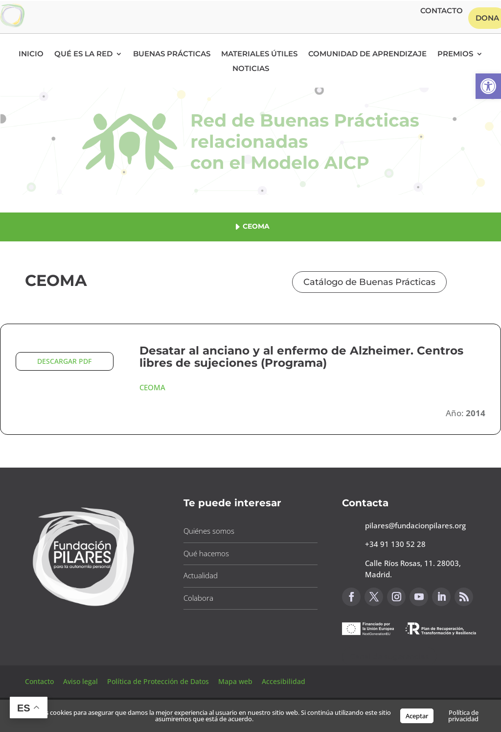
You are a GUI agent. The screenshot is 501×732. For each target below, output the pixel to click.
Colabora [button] (198, 598)
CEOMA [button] (152, 387)
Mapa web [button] (235, 681)
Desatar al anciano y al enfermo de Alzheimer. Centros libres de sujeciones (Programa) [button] (301, 357)
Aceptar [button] (417, 715)
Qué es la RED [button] (83, 54)
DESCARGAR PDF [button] (64, 361)
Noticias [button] (250, 69)
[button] (488, 86)
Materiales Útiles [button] (259, 54)
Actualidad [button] (200, 575)
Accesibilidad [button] (283, 681)
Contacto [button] (441, 11)
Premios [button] (455, 54)
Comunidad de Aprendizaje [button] (367, 54)
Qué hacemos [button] (206, 553)
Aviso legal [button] (81, 681)
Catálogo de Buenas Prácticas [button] (369, 282)
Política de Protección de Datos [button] (159, 681)
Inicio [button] (31, 54)
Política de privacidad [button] (463, 715)
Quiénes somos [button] (208, 531)
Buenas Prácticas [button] (171, 54)
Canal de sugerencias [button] (389, 656)
